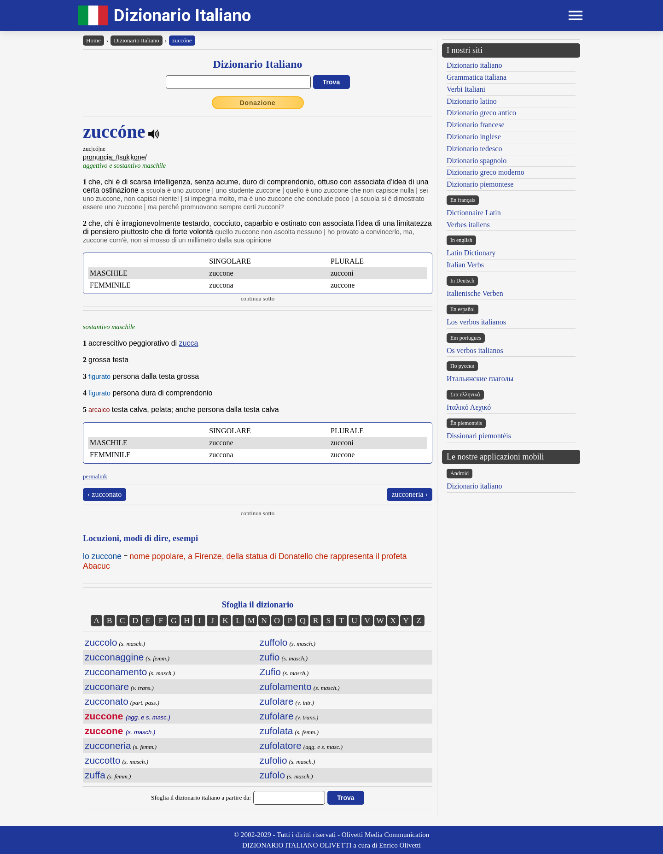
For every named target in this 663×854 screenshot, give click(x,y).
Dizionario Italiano (182, 15)
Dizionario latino (472, 101)
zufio (270, 657)
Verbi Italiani (466, 89)
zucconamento (116, 671)
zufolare (277, 701)
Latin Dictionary (471, 253)
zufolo (272, 775)
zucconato (106, 701)
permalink (95, 476)
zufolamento (286, 686)
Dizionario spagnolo (476, 161)
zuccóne (182, 40)
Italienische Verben (475, 293)
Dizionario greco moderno (485, 172)
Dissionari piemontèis (479, 436)
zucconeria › (409, 494)
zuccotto (102, 760)
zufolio (273, 760)
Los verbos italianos (476, 322)
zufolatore (281, 745)
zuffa (95, 775)
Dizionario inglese (474, 137)
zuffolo (274, 642)
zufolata (276, 730)
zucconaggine (114, 657)
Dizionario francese (476, 125)
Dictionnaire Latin (474, 213)
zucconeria (108, 745)
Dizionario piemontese (480, 184)
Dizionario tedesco (474, 149)
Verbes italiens (468, 225)
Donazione (258, 102)
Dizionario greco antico (481, 113)
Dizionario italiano (474, 65)
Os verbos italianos (475, 350)
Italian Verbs (465, 265)
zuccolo (101, 642)
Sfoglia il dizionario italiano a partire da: (201, 797)
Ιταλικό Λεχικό (469, 407)
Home (93, 40)
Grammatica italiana (476, 77)
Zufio (270, 671)
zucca (188, 343)
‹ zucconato (104, 494)
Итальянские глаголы (480, 379)
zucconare (107, 686)
